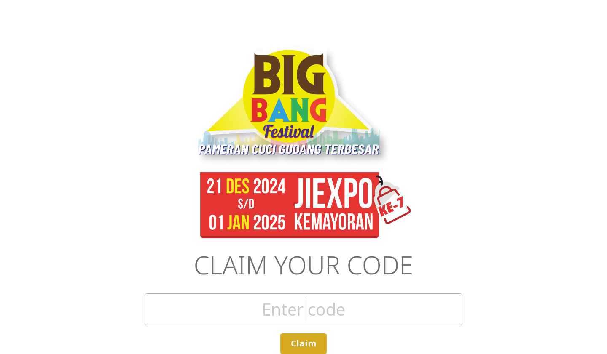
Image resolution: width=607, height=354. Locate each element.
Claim (303, 343)
